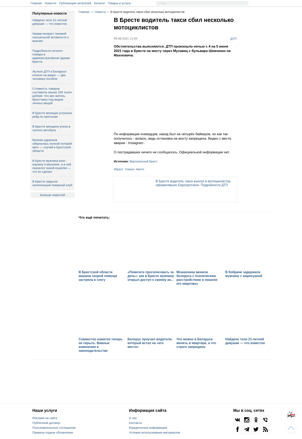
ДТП (233, 38)
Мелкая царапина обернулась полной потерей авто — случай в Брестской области (52, 145)
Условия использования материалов (154, 432)
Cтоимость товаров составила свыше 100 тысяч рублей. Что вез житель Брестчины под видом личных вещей (52, 96)
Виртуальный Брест (143, 161)
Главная (36, 3)
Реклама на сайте (44, 418)
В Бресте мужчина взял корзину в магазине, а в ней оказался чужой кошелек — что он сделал (51, 166)
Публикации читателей (75, 3)
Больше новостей (52, 195)
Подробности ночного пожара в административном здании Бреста (51, 56)
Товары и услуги (119, 3)
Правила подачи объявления (52, 432)
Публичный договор (46, 422)
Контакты (135, 422)
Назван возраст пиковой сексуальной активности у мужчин (50, 37)
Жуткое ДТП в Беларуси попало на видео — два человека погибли (49, 75)
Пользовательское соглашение (54, 427)
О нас (133, 418)
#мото (140, 169)
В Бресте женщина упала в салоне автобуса (51, 128)
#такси (129, 169)
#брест (118, 169)
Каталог (99, 3)
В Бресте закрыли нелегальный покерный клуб (52, 183)
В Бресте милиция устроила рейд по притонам (52, 114)
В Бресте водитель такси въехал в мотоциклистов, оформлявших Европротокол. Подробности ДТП (193, 183)
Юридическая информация (148, 427)
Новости (50, 3)
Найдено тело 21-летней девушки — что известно (49, 21)
